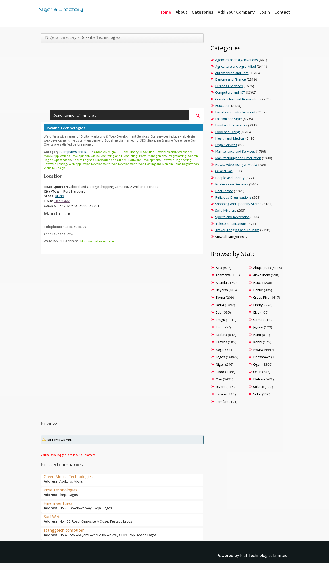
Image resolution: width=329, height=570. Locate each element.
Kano (257, 334)
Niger (220, 364)
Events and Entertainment (235, 112)
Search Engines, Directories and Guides (113, 160)
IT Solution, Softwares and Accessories (172, 152)
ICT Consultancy (130, 152)
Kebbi (257, 342)
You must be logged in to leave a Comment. (68, 455)
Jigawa (258, 327)
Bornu (220, 297)
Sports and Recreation (232, 217)
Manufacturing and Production (238, 158)
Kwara (258, 349)
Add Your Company (236, 12)
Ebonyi (258, 304)
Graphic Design (106, 152)
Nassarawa (261, 357)
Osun (257, 371)
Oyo (219, 379)
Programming (186, 156)
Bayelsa (222, 290)
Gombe (259, 319)
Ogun (257, 364)
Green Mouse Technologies (70, 476)
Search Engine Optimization (63, 160)
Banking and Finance (230, 79)
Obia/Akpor (62, 201)
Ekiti (256, 312)
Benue (258, 290)
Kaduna (221, 334)
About (181, 12)
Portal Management (159, 156)
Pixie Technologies (61, 490)
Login (264, 12)
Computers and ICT (75, 151)
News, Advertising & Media (236, 164)
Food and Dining (227, 132)
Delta (220, 304)
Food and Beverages (231, 125)
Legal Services (226, 145)
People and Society (230, 177)
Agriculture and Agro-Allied (235, 66)
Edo (219, 312)
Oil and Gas (224, 171)
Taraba (221, 394)
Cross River (262, 297)
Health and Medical (229, 138)
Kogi (219, 349)
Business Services (229, 86)
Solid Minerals (225, 210)
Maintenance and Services (235, 151)
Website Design (84, 168)
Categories (202, 12)
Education (222, 105)
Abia (219, 267)
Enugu (220, 319)
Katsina (221, 342)
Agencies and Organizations (236, 59)
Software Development (160, 160)
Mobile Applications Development (68, 156)
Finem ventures (59, 503)
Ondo (220, 371)
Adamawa (223, 275)
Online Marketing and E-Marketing (118, 156)
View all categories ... (231, 236)
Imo (219, 327)
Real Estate (224, 191)
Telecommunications (231, 223)
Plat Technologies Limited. (262, 555)
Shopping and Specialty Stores (238, 203)
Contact (282, 12)
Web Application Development (110, 164)
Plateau (259, 379)
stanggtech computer (65, 530)
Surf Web (53, 516)
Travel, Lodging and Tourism (237, 230)
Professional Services (231, 184)
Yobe (257, 394)
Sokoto (258, 386)
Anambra (222, 282)
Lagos (220, 357)
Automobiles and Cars (232, 73)
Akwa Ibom (261, 275)
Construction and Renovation (237, 99)
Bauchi (258, 282)
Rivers (60, 196)
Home (165, 12)
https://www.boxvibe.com (98, 241)
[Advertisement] (120, 77)
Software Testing (74, 164)
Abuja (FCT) (262, 267)
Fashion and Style (228, 118)
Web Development (147, 164)
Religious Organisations (233, 197)
